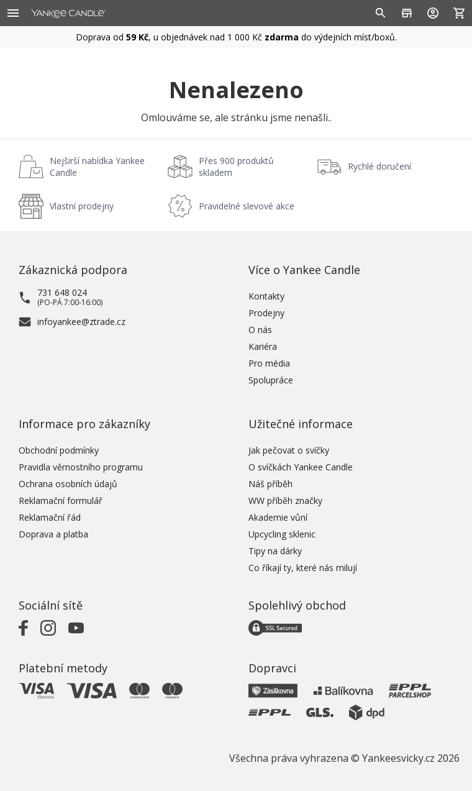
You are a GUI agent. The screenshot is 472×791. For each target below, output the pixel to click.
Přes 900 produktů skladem (236, 166)
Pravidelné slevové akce (246, 206)
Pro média (269, 363)
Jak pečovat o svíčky (288, 450)
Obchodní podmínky (59, 450)
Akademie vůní (277, 517)
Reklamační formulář (60, 500)
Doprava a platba (53, 534)
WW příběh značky (285, 500)
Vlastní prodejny (82, 206)
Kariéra (262, 346)
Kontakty (266, 296)
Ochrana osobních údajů (68, 484)
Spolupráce (270, 380)
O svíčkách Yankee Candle (300, 467)
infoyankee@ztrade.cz (81, 321)
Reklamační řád (50, 517)
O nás (260, 330)
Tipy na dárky (275, 551)
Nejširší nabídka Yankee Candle (97, 166)
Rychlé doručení (379, 166)
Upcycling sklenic (281, 534)
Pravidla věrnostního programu (81, 467)
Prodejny (266, 313)
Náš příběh (270, 484)
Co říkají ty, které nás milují (302, 568)
